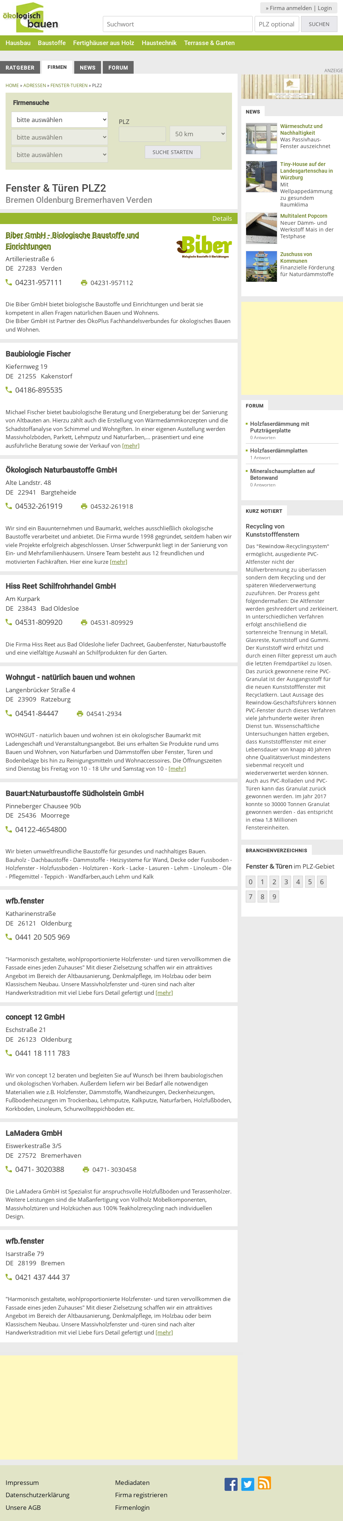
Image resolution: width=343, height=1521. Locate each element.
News (87, 68)
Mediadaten (132, 1482)
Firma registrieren (141, 1494)
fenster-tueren (69, 85)
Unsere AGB (23, 1507)
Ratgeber (20, 68)
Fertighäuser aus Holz (103, 43)
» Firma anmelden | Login (299, 8)
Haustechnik (159, 43)
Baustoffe (52, 43)
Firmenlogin (132, 1507)
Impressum (22, 1482)
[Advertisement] (119, 1407)
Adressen (34, 85)
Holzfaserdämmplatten (278, 450)
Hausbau (18, 43)
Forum (118, 68)
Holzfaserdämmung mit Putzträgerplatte (279, 427)
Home (12, 85)
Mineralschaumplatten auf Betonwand (282, 474)
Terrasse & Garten (209, 43)
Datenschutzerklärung (37, 1494)
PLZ (124, 121)
